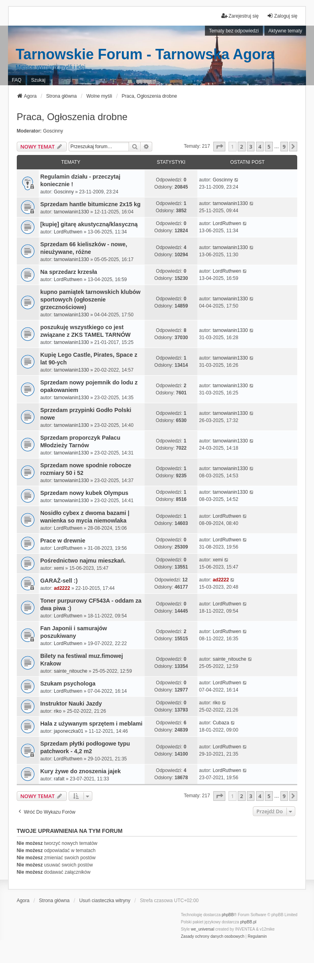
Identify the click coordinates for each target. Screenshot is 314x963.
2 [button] (241, 146)
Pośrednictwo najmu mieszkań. (83, 560)
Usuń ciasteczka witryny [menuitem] (104, 900)
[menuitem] (212, 936)
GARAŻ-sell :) (59, 580)
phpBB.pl (248, 922)
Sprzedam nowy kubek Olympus (84, 493)
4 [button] (259, 146)
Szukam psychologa (67, 683)
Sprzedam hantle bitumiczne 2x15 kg (90, 204)
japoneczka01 (68, 731)
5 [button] (268, 146)
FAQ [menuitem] (17, 80)
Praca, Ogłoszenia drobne (72, 116)
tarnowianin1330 (71, 212)
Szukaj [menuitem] (38, 80)
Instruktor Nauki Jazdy (71, 703)
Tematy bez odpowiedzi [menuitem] (234, 31)
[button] (219, 146)
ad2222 (62, 588)
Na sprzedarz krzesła (68, 272)
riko (58, 711)
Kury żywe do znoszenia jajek (80, 771)
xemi (59, 568)
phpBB (228, 915)
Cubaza (221, 723)
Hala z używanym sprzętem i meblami (91, 723)
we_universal (202, 929)
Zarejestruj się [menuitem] (239, 16)
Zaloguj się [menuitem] (282, 16)
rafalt (59, 779)
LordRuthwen (68, 232)
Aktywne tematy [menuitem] (285, 31)
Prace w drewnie (62, 540)
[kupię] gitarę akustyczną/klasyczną (89, 224)
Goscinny (53, 131)
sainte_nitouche (70, 671)
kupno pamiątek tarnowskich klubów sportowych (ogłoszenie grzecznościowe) (90, 299)
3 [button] (250, 146)
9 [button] (284, 146)
